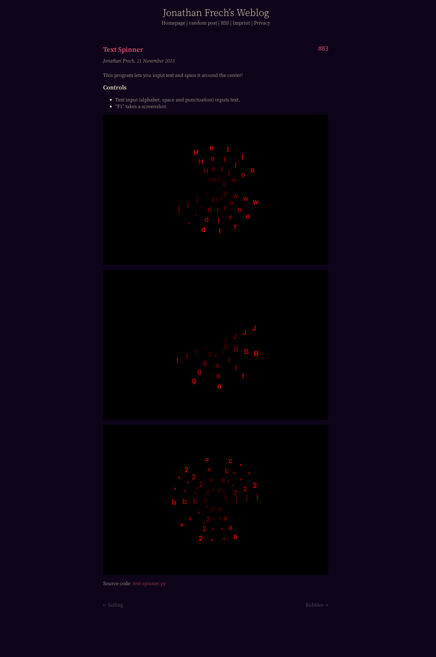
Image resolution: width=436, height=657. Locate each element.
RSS (225, 22)
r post (203, 22)
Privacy (262, 22)
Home (173, 22)
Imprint (241, 22)
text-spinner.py (149, 583)
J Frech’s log (216, 12)
